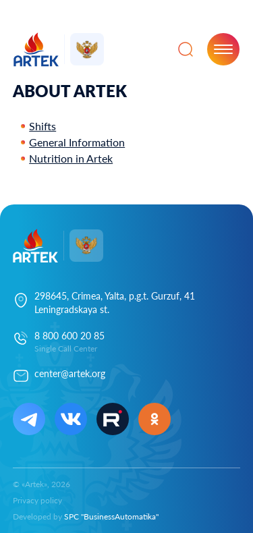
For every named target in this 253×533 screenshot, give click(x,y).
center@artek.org (69, 373)
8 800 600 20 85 (69, 335)
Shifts (42, 125)
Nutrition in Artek (71, 158)
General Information (77, 142)
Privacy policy (37, 500)
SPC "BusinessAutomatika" (111, 516)
